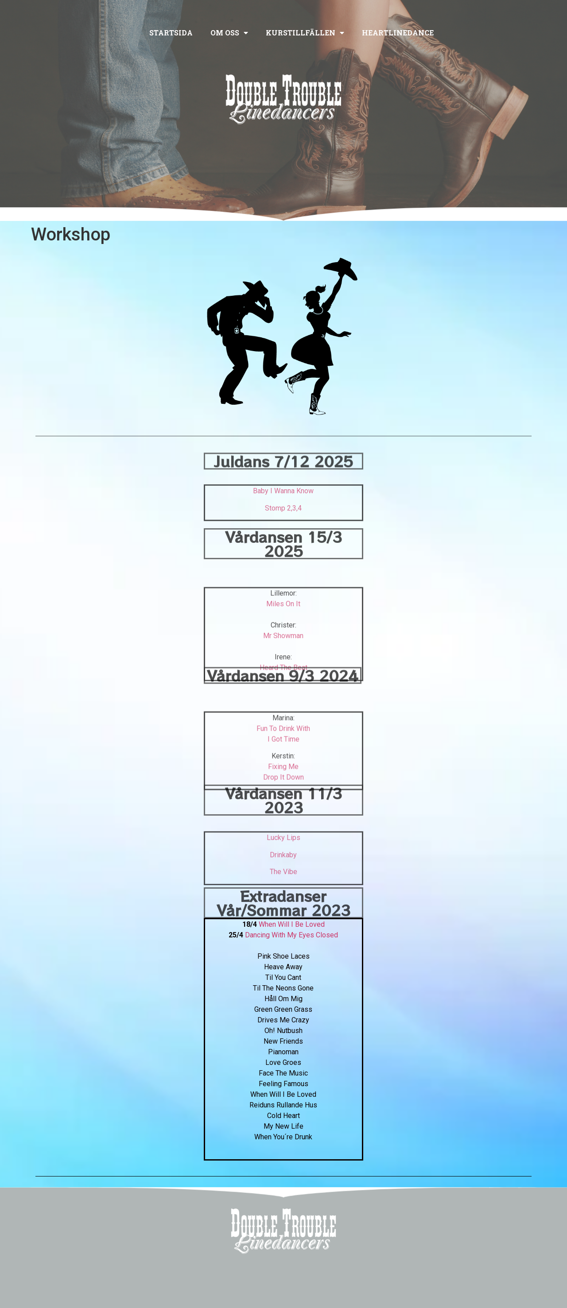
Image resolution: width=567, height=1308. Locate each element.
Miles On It (283, 645)
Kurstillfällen (305, 33)
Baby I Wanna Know (283, 507)
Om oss (229, 33)
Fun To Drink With (283, 762)
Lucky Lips (283, 861)
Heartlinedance (398, 32)
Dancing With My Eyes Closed (291, 935)
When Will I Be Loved (292, 924)
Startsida (171, 32)
